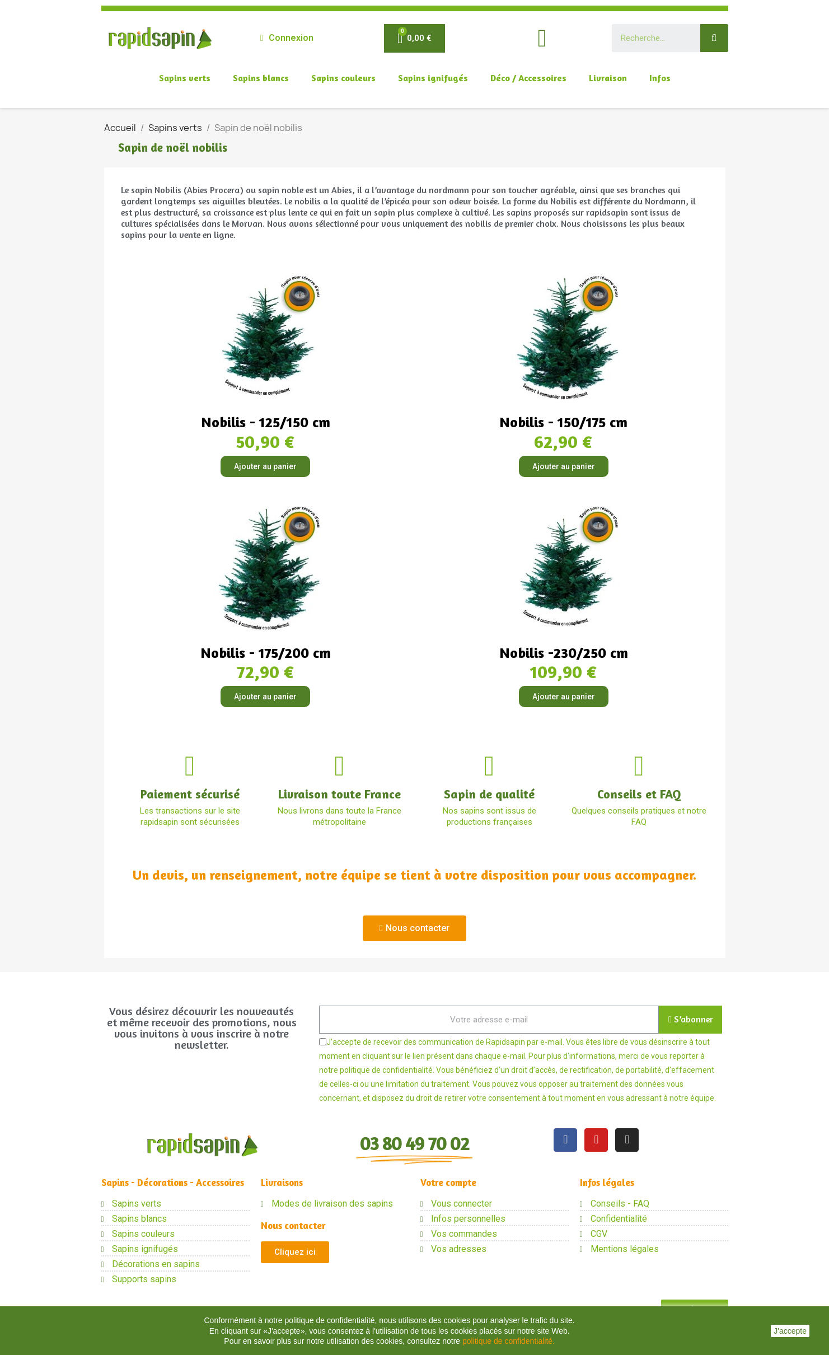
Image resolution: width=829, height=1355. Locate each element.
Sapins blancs (261, 77)
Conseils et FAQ (639, 794)
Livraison (608, 77)
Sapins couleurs (343, 77)
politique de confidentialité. (508, 1341)
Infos (660, 77)
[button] (414, 928)
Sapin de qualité (489, 794)
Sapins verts (184, 77)
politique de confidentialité (386, 1070)
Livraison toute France (339, 794)
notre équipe (691, 1098)
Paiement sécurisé (190, 794)
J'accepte (790, 1330)
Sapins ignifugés (433, 77)
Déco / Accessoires (528, 77)
